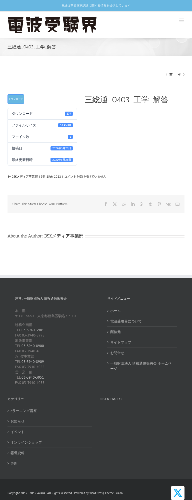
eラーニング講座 (23, 410)
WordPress (96, 493)
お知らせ (17, 421)
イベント (17, 432)
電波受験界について (126, 321)
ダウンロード (15, 99)
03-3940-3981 (33, 330)
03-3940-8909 (33, 361)
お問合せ (117, 353)
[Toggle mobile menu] (181, 20)
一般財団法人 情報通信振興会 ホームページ (141, 366)
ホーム (115, 310)
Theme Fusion (114, 493)
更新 (14, 463)
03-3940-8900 (33, 346)
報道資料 (17, 453)
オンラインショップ (26, 442)
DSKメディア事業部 (25, 176)
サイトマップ (120, 342)
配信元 (115, 331)
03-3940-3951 (33, 377)
